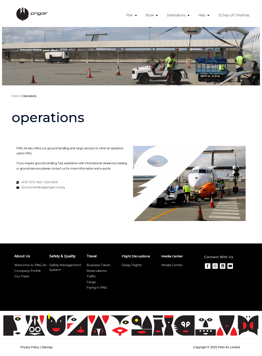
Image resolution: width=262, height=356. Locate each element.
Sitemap (47, 347)
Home (15, 96)
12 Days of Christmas (234, 15)
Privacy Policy (30, 347)
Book (152, 15)
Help (203, 15)
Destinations (178, 15)
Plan (131, 15)
